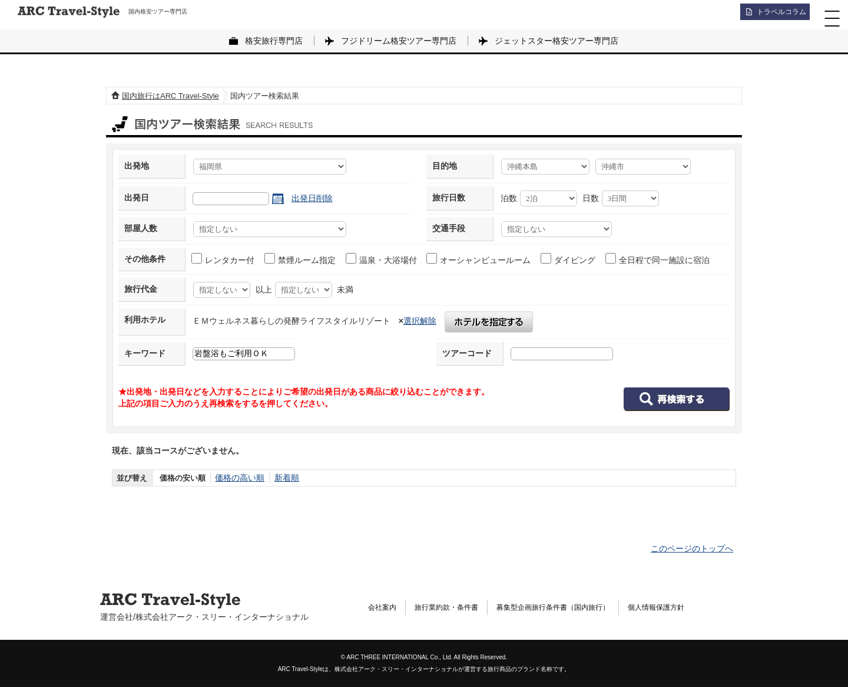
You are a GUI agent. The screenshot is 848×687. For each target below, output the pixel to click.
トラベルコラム (775, 14)
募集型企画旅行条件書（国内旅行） (578, 608)
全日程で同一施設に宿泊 (658, 259)
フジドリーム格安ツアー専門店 (398, 40)
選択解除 (419, 321)
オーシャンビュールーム (479, 259)
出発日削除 (312, 198)
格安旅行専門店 (274, 40)
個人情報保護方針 (695, 608)
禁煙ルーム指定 (301, 259)
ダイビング (568, 259)
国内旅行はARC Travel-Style (170, 95)
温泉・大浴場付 (382, 259)
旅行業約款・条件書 (456, 608)
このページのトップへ (692, 548)
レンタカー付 (223, 259)
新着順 (282, 478)
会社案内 (384, 608)
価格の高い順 (238, 478)
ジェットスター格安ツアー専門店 (556, 40)
